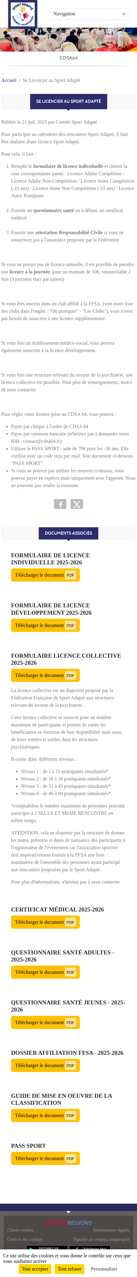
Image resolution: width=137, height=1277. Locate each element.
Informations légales (111, 1230)
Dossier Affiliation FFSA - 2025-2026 (67, 1053)
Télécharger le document (45, 575)
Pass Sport (28, 1146)
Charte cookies (20, 1230)
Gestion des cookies (25, 1239)
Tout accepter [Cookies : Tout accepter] (35, 1268)
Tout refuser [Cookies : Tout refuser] (70, 1268)
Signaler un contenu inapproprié (101, 1239)
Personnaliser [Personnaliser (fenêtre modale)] (104, 1268)
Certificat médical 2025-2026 (57, 909)
